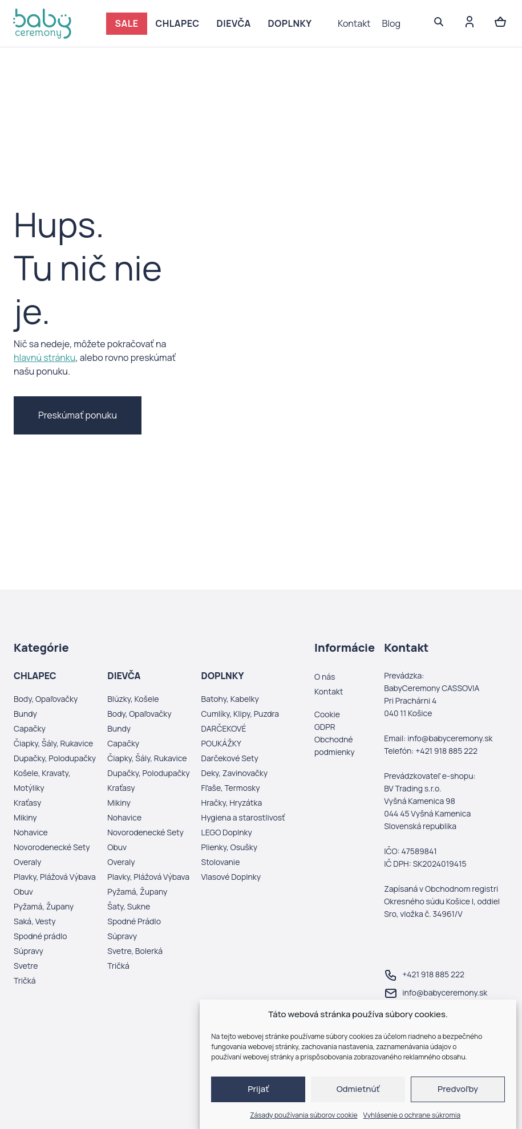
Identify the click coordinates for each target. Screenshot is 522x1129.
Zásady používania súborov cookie (303, 1115)
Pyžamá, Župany (44, 906)
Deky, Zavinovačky (234, 772)
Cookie (327, 714)
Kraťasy (27, 802)
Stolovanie (220, 861)
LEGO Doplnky (226, 832)
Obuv (23, 891)
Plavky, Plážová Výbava (55, 876)
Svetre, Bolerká (135, 950)
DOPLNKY (290, 23)
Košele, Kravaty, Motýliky (42, 780)
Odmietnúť (358, 1089)
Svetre (26, 965)
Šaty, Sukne (128, 906)
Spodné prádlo (40, 936)
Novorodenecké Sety (52, 847)
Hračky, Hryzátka (231, 802)
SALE (126, 23)
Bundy (25, 713)
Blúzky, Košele (133, 698)
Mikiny (25, 817)
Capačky (30, 728)
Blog (391, 23)
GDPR (324, 726)
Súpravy (28, 950)
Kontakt (354, 23)
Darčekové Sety (229, 758)
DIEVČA (234, 23)
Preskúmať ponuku (77, 415)
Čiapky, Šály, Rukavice (53, 743)
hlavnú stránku (44, 357)
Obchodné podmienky (334, 745)
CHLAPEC (178, 23)
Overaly (27, 861)
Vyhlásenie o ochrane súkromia (412, 1115)
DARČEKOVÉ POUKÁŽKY (223, 736)
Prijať (258, 1089)
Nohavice (31, 832)
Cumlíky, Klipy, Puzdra (240, 713)
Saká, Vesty (35, 921)
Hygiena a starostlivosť (243, 817)
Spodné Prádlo (134, 921)
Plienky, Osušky (229, 847)
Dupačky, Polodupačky (55, 758)
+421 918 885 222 (424, 975)
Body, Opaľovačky (46, 698)
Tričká (24, 980)
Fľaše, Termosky (230, 787)
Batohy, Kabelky (230, 698)
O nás (324, 676)
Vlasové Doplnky (231, 876)
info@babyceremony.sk (435, 993)
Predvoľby (458, 1089)
